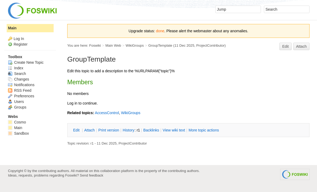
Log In (19, 39)
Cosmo (17, 122)
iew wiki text (174, 130)
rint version (108, 130)
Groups (17, 107)
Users (16, 101)
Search (17, 73)
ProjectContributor (210, 45)
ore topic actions (204, 130)
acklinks (151, 130)
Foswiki (95, 45)
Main (12, 28)
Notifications (21, 85)
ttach (89, 130)
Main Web (113, 45)
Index (15, 68)
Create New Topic (25, 62)
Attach (301, 46)
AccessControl (107, 113)
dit (77, 130)
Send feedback (91, 175)
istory (128, 130)
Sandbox (18, 133)
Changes (18, 79)
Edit (285, 46)
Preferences (21, 96)
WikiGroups (135, 45)
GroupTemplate (160, 45)
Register (20, 44)
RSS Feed (19, 90)
